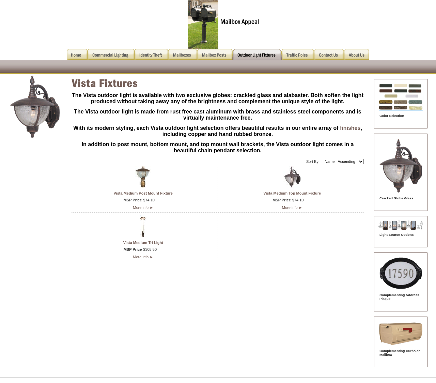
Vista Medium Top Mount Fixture (292, 193)
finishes (350, 128)
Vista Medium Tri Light (143, 243)
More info (143, 207)
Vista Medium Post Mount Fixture (143, 193)
